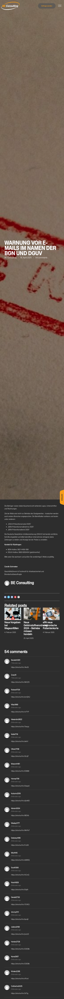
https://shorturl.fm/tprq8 (19, 919)
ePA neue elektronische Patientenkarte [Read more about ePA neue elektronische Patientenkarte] (50, 625)
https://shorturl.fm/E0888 (20, 771)
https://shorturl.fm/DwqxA (20, 786)
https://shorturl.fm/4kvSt (20, 667)
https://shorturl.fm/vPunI (19, 978)
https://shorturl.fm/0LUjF (20, 756)
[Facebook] (5, 597)
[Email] (18, 597)
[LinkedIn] (12, 597)
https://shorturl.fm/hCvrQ (20, 875)
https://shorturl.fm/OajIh (19, 889)
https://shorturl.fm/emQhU (20, 697)
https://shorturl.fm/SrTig (19, 993)
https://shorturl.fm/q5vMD (20, 801)
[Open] (59, 6)
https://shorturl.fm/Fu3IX (20, 845)
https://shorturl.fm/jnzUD (20, 934)
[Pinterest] (15, 597)
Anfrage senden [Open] (46, 6)
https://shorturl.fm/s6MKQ (20, 860)
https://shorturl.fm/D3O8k (20, 949)
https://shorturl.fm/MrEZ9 (20, 682)
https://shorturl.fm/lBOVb (20, 815)
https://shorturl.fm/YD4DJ (20, 904)
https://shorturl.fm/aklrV (19, 741)
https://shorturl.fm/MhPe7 (20, 830)
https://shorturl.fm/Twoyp (20, 726)
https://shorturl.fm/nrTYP (20, 712)
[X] (8, 597)
